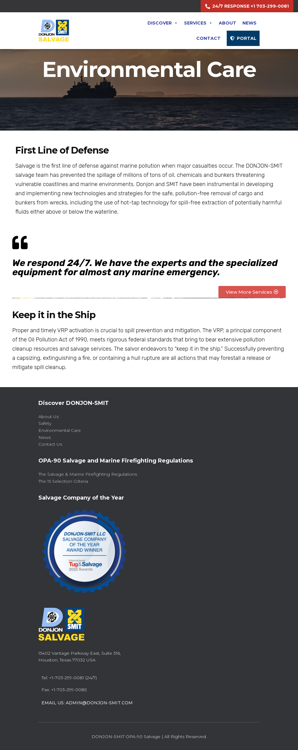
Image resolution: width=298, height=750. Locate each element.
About (227, 23)
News (249, 23)
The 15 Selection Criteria (63, 481)
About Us (48, 416)
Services (198, 23)
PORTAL (247, 38)
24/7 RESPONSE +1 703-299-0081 (250, 6)
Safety (44, 423)
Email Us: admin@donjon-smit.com (87, 703)
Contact (208, 38)
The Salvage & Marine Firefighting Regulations (87, 474)
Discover (162, 23)
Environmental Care (59, 430)
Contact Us (50, 444)
